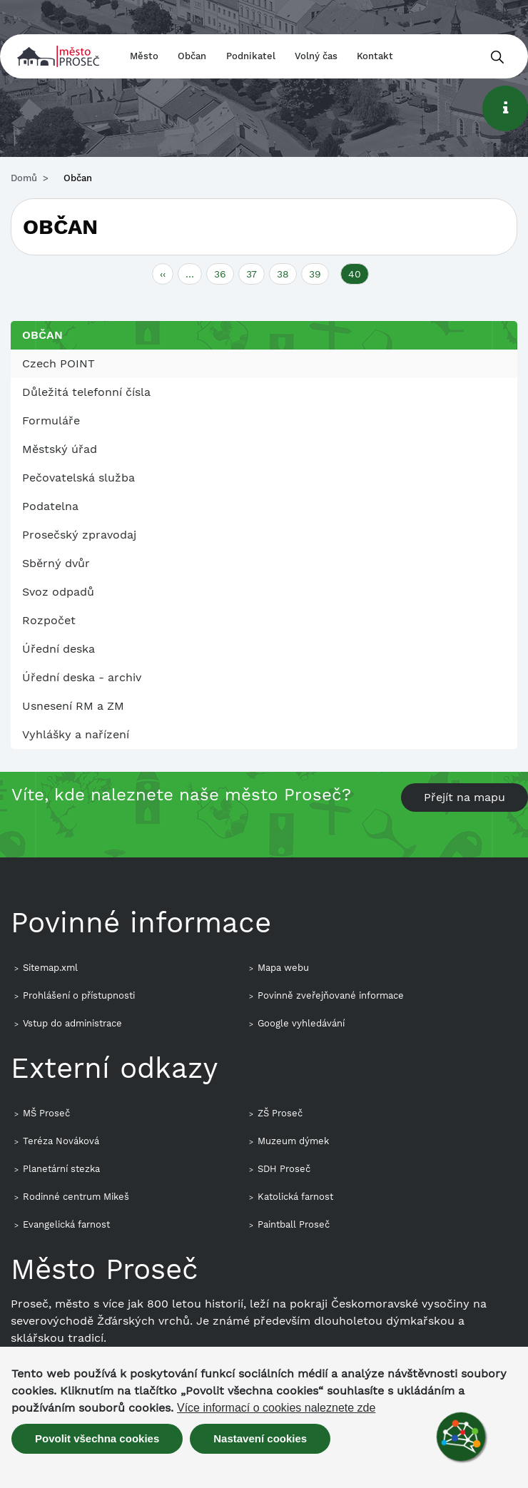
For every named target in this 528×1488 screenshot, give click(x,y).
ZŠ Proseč (280, 1113)
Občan (192, 56)
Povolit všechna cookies (97, 1438)
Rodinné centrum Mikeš (76, 1196)
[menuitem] (264, 364)
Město (144, 56)
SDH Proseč (284, 1168)
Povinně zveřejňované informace (331, 995)
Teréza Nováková (61, 1141)
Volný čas (316, 56)
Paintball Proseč (294, 1224)
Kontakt (375, 56)
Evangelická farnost (66, 1224)
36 (224, 273)
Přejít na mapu (464, 797)
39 (319, 273)
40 (358, 275)
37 (255, 273)
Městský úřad (59, 449)
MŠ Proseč (46, 1113)
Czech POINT (58, 363)
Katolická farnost (295, 1196)
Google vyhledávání (301, 1023)
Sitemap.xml (50, 967)
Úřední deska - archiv (81, 677)
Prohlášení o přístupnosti (79, 995)
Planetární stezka (61, 1168)
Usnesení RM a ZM (73, 706)
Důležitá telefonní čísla (86, 392)
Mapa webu (283, 967)
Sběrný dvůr (56, 563)
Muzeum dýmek (293, 1141)
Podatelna (50, 506)
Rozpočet (49, 620)
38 (287, 273)
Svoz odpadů (58, 591)
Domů (24, 178)
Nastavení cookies (260, 1438)
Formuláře (51, 420)
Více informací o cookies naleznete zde (276, 1408)
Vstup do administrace (72, 1023)
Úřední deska (58, 649)
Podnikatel (250, 56)
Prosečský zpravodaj (79, 534)
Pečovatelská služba (78, 477)
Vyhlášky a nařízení (75, 734)
